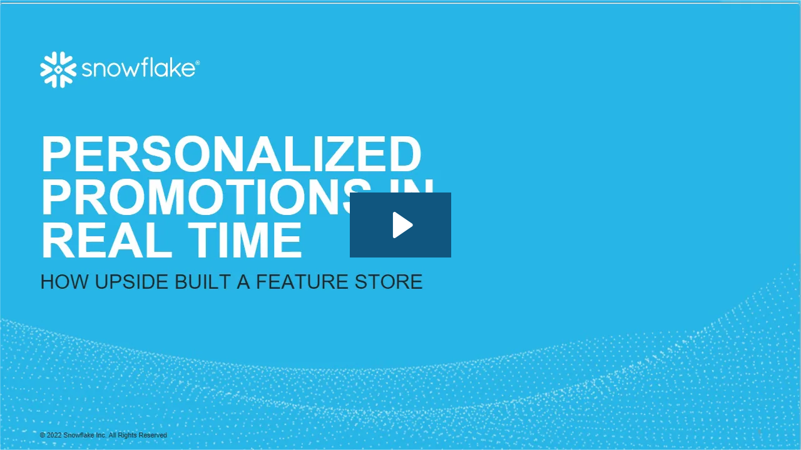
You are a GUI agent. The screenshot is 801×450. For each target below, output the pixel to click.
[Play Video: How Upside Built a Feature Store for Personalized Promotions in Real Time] (401, 225)
